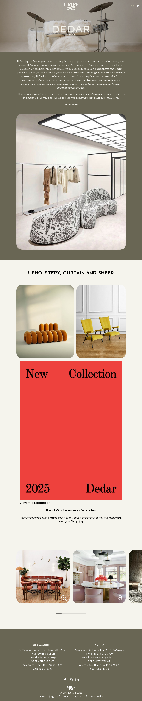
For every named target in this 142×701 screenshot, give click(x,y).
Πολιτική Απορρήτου (68, 696)
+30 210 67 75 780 (102, 654)
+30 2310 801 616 (45, 654)
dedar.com (71, 104)
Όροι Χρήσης (46, 696)
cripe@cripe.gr (47, 657)
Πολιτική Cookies (93, 696)
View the (35, 503)
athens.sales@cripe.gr (103, 657)
